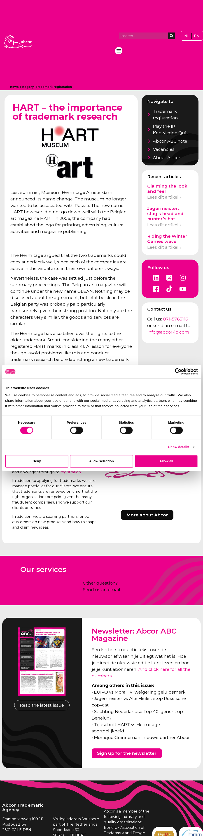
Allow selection (101, 461)
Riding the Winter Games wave (167, 238)
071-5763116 (175, 319)
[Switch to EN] (197, 36)
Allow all (166, 461)
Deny (37, 461)
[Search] (171, 36)
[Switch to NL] (186, 36)
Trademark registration (53, 86)
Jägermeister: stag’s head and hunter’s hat (165, 213)
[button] (118, 50)
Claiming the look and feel (167, 188)
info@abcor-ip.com (168, 332)
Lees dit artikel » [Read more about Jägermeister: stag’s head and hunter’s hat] (164, 225)
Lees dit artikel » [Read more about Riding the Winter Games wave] (164, 247)
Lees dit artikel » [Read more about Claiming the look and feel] (164, 197)
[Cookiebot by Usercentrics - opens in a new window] (178, 371)
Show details (178, 447)
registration (70, 472)
